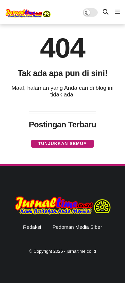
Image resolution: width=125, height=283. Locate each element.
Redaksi (32, 227)
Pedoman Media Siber (77, 227)
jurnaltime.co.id (81, 251)
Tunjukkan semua (62, 143)
